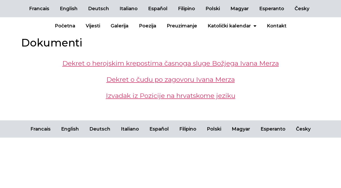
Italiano (129, 8)
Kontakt (276, 26)
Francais (39, 8)
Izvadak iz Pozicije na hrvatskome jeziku (170, 95)
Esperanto (271, 8)
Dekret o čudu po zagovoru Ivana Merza (170, 79)
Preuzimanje (182, 26)
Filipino (186, 8)
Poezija (147, 26)
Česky (302, 8)
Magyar (239, 8)
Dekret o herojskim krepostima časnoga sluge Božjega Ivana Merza (170, 63)
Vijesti (93, 26)
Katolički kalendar (232, 26)
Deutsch (98, 8)
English (69, 8)
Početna (65, 26)
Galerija (119, 26)
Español (157, 8)
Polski (212, 8)
